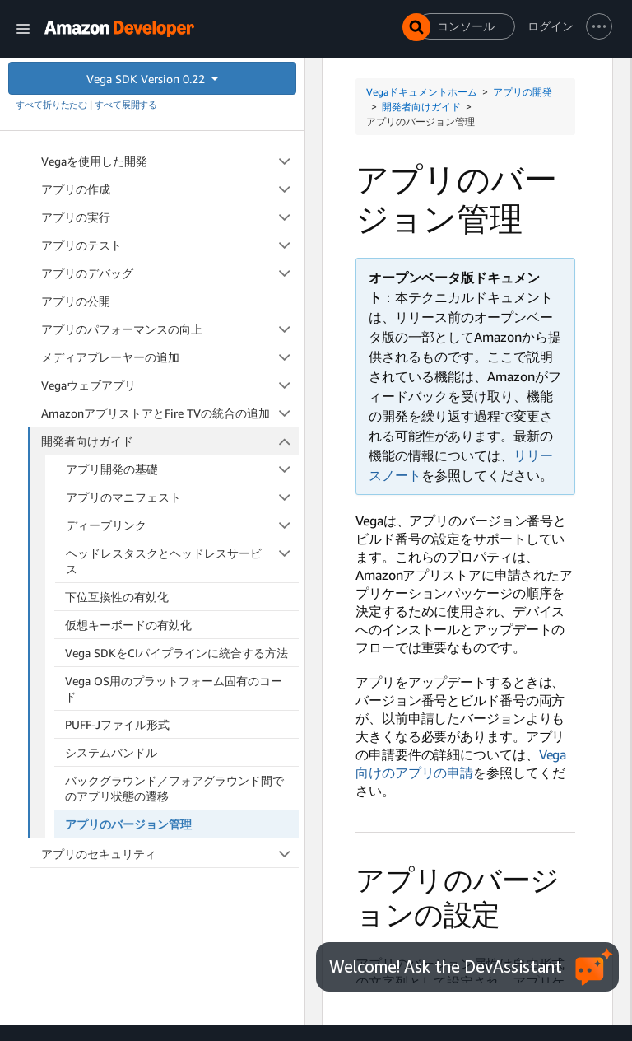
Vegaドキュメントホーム (421, 92)
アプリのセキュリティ (170, 853)
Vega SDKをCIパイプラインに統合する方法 (176, 653)
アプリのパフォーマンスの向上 (170, 329)
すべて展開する (126, 104)
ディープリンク (183, 525)
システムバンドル (111, 752)
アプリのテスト (170, 245)
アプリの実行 (170, 217)
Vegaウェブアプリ (170, 385)
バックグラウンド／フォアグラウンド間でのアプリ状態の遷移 (174, 788)
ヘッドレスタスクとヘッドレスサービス (183, 560)
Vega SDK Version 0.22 (147, 79)
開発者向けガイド (170, 441)
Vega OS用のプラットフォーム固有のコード (173, 688)
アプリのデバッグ (170, 273)
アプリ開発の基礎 (183, 469)
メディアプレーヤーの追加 (170, 357)
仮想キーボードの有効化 (128, 625)
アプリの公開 (75, 301)
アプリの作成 (170, 189)
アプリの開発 (522, 92)
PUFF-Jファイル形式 (117, 724)
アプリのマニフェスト (183, 497)
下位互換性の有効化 (117, 597)
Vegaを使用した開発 (170, 161)
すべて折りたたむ (51, 104)
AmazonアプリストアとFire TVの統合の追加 (170, 413)
